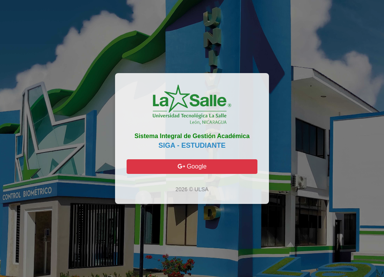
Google (192, 166)
